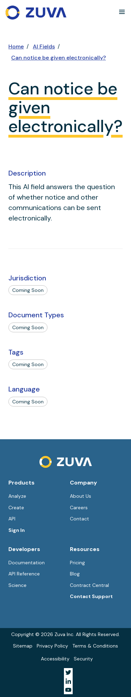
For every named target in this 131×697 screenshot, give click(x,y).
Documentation (26, 562)
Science (17, 585)
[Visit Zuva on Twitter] (68, 672)
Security (83, 659)
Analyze (17, 496)
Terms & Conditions (95, 646)
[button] (122, 12)
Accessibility (55, 659)
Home (16, 46)
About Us (80, 496)
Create (16, 507)
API (11, 519)
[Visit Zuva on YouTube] (68, 690)
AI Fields (44, 46)
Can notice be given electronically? (58, 57)
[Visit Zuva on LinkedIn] (68, 681)
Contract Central (89, 585)
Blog (75, 574)
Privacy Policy (52, 646)
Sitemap (22, 646)
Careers (79, 507)
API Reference (24, 574)
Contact (79, 519)
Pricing (77, 562)
